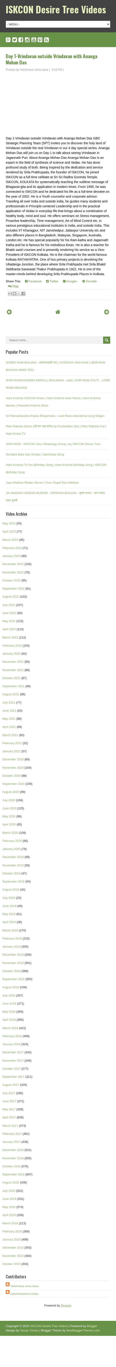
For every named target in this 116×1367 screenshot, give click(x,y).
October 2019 (11, 873)
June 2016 (9, 1199)
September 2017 (13, 1076)
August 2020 (10, 792)
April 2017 (9, 1117)
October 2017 (11, 1068)
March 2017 (10, 1125)
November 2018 (13, 963)
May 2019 (8, 914)
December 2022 (13, 564)
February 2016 (12, 1231)
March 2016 (10, 1223)
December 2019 (13, 857)
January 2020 (11, 849)
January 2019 (11, 946)
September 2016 (13, 1174)
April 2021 (9, 727)
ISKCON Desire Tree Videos (56, 9)
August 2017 (10, 1085)
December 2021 (13, 661)
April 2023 (9, 531)
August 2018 (10, 987)
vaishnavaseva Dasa (24, 1293)
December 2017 (13, 1052)
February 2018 (12, 1036)
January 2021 (11, 751)
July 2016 (8, 1190)
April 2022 (9, 629)
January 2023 (11, 556)
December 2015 (13, 1247)
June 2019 (9, 906)
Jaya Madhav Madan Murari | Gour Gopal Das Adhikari (42, 482)
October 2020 (11, 775)
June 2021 (9, 710)
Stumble (89, 281)
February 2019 (12, 938)
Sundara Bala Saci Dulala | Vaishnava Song (35, 454)
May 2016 (8, 1207)
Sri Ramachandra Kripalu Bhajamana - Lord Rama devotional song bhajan (55, 416)
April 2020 (9, 824)
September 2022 (13, 588)
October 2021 (11, 678)
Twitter (52, 281)
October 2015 (11, 1264)
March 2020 (10, 832)
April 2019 (9, 922)
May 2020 (8, 816)
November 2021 (13, 670)
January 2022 (11, 653)
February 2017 (12, 1133)
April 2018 (9, 1019)
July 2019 (8, 898)
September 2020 (13, 784)
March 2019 (10, 930)
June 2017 (9, 1101)
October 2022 (11, 580)
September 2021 (13, 686)
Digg (13, 286)
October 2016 (11, 1166)
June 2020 (9, 808)
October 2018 (11, 971)
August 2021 (10, 694)
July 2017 (8, 1093)
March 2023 (10, 540)
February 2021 (12, 743)
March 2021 (10, 735)
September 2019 (13, 881)
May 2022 (8, 621)
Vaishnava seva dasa (24, 1286)
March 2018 (10, 1028)
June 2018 (9, 1003)
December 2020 (13, 759)
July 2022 (8, 605)
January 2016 (11, 1239)
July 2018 (8, 995)
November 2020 (13, 767)
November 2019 (13, 865)
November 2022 (13, 572)
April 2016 (9, 1215)
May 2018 (8, 1011)
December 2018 (13, 954)
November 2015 (13, 1256)
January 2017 (11, 1142)
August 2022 (10, 596)
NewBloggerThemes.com (83, 1330)
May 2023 (8, 523)
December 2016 (13, 1150)
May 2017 (8, 1109)
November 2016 (13, 1158)
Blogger (66, 1305)
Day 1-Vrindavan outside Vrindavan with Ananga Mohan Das (51, 59)
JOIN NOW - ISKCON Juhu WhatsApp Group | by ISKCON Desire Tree (53, 444)
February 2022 (12, 645)
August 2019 (10, 889)
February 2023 (12, 548)
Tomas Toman (29, 1330)
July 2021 (8, 702)
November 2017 (13, 1060)
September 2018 (13, 979)
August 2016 (10, 1182)
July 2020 (8, 800)
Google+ (70, 281)
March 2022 (10, 637)
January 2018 (11, 1044)
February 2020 (12, 841)
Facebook (33, 281)
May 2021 (8, 718)
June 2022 (9, 613)
